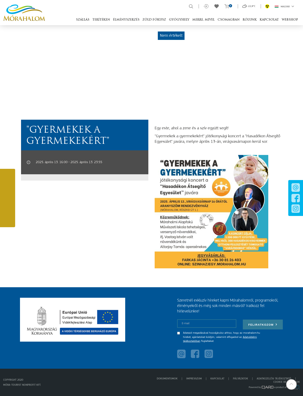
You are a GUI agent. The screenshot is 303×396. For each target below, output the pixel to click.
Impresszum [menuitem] (194, 378)
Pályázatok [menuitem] (240, 378)
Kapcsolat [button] (269, 19)
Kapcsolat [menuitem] (217, 378)
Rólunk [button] (250, 19)
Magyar (284, 6)
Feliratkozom (262, 324)
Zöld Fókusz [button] (154, 19)
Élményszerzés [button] (126, 19)
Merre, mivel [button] (203, 19)
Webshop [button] (290, 19)
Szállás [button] (82, 19)
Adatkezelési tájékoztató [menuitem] (274, 378)
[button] (291, 384)
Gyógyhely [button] (179, 19)
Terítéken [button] (101, 19)
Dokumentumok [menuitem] (167, 378)
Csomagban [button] (229, 19)
